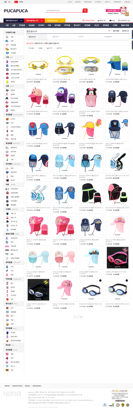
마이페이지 (98, 2)
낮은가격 (59, 48)
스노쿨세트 (107, 36)
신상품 (40, 48)
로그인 (70, 2)
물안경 (55, 36)
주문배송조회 (87, 2)
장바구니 (107, 2)
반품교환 (127, 2)
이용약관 (7, 386)
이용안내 (27, 386)
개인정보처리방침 (17, 386)
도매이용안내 (117, 2)
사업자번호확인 (36, 386)
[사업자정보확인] (51, 395)
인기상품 (31, 48)
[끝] (81, 317)
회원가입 (77, 2)
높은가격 (49, 48)
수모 (79, 36)
